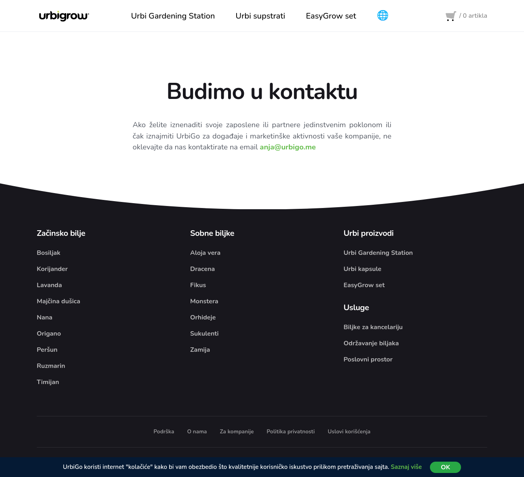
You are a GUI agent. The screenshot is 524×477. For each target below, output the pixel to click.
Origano (49, 334)
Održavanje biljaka (371, 343)
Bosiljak (49, 253)
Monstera (204, 301)
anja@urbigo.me (288, 147)
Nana (44, 317)
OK (445, 467)
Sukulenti (204, 334)
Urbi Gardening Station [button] (173, 16)
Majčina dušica (58, 301)
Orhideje (203, 317)
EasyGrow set (364, 285)
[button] (383, 16)
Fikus (198, 285)
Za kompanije (237, 432)
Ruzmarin (51, 366)
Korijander (52, 269)
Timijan (48, 382)
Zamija (200, 350)
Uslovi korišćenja (349, 432)
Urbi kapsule (362, 269)
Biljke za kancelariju (373, 327)
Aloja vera (205, 253)
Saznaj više (406, 467)
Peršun (47, 350)
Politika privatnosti (291, 432)
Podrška (163, 432)
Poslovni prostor (368, 359)
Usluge (356, 308)
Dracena (202, 269)
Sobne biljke (212, 233)
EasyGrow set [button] (331, 16)
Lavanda (49, 285)
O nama (197, 432)
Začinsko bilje (61, 233)
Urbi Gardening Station (378, 253)
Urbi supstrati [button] (260, 16)
